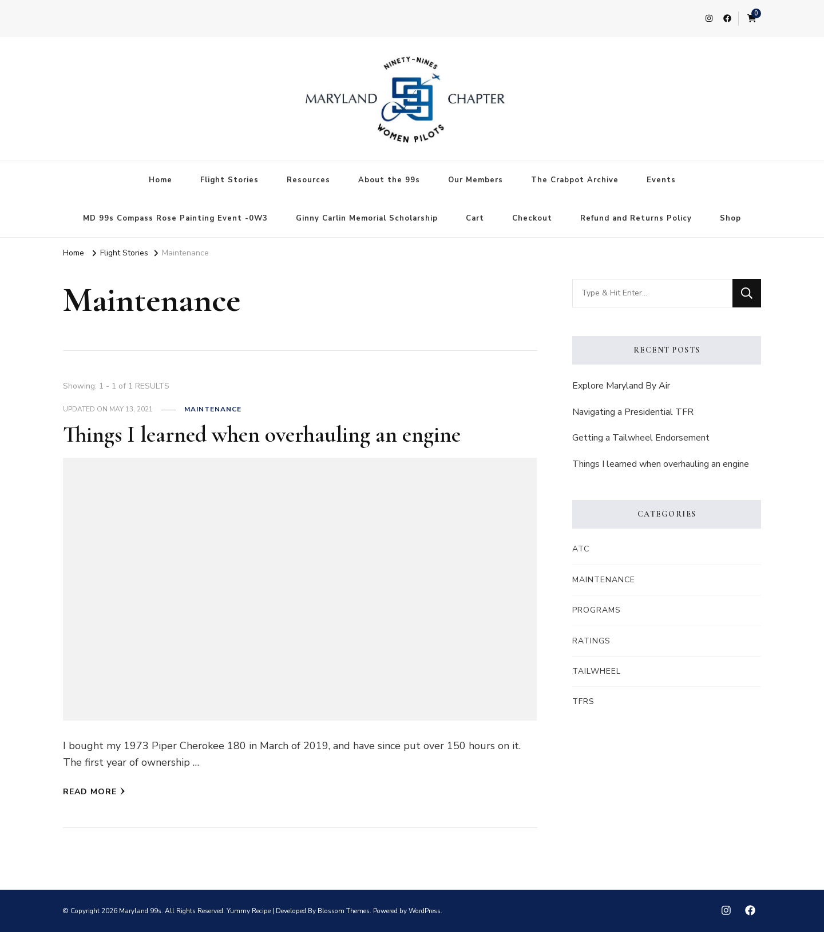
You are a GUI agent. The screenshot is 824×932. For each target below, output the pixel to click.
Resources (308, 180)
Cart (475, 218)
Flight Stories (229, 180)
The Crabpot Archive (575, 180)
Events (661, 180)
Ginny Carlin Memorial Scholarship (367, 218)
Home (160, 180)
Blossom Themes (344, 910)
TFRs (583, 701)
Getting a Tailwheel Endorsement (641, 437)
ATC (580, 548)
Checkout (532, 218)
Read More (94, 791)
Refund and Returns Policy (636, 218)
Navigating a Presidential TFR (633, 412)
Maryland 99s (140, 910)
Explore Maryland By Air (621, 385)
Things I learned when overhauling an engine (262, 434)
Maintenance (212, 409)
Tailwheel (596, 671)
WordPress (425, 910)
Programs (596, 610)
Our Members (475, 180)
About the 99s (389, 180)
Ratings (591, 640)
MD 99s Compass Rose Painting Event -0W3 (175, 218)
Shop (730, 218)
